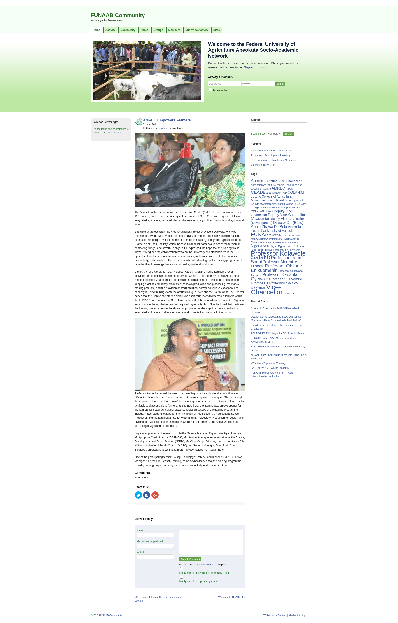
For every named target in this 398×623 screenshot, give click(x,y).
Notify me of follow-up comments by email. (204, 572)
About (144, 30)
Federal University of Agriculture (274, 230)
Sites (216, 30)
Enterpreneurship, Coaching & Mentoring (273, 160)
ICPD (275, 235)
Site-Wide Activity (196, 30)
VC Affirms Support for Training (268, 363)
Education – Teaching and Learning (270, 155)
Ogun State (285, 246)
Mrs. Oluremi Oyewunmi (264, 238)
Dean (269, 211)
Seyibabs (163, 128)
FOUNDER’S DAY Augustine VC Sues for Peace (278, 333)
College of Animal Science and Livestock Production (279, 203)
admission (257, 185)
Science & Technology (263, 164)
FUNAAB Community (118, 15)
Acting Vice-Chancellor (285, 181)
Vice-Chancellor (267, 289)
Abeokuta (259, 181)
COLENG (256, 196)
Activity (110, 30)
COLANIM (296, 192)
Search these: (258, 133)
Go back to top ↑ (298, 615)
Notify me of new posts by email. (198, 581)
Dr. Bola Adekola (287, 227)
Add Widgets (114, 132)
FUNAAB (261, 234)
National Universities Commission (280, 242)
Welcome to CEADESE (231, 597)
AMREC (278, 188)
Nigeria (256, 246)
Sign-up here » (255, 67)
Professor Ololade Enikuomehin (276, 268)
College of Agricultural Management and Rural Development (277, 198)
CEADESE (261, 192)
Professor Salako (283, 283)
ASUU (289, 188)
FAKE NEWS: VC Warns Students (270, 368)
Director (279, 223)
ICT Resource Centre (273, 615)
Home (96, 30)
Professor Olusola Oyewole (274, 276)
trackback (208, 564)
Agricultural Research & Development (271, 150)
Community (127, 30)
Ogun (274, 246)
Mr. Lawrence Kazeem (292, 235)
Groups (158, 30)
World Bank (290, 293)
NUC (266, 246)
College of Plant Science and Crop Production (275, 207)
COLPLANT (258, 211)
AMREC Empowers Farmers (167, 120)
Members (174, 30)
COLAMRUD (279, 192)
